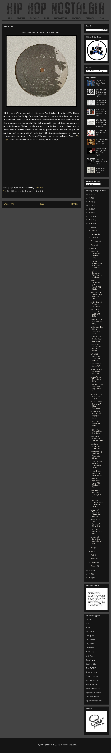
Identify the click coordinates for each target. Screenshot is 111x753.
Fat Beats (89, 619)
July (92, 249)
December (94, 230)
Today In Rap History (93, 689)
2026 (90, 195)
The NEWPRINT (91, 668)
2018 (91, 224)
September (94, 241)
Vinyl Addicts (90, 632)
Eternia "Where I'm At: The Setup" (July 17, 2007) (96, 397)
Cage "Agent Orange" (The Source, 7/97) (96, 446)
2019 (90, 220)
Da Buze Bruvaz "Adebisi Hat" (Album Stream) (96, 473)
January (94, 566)
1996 (8, 191)
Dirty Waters (90, 656)
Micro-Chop (90, 652)
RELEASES (21, 18)
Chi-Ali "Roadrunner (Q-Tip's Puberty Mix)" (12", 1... (96, 285)
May (92, 552)
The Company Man (92, 680)
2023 (90, 206)
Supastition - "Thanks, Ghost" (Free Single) (97, 431)
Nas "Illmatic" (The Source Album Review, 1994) (102, 142)
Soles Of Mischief (92, 676)
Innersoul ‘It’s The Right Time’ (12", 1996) (97, 322)
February (94, 562)
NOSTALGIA (34, 18)
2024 (90, 202)
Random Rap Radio (92, 685)
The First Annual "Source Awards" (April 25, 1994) (101, 103)
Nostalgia (36, 191)
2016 (90, 571)
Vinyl (41, 191)
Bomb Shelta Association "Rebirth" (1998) (97, 439)
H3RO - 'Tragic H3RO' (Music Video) (95, 424)
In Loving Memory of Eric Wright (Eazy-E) (101, 170)
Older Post (74, 204)
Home (42, 204)
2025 (90, 198)
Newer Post (8, 204)
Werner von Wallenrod (93, 697)
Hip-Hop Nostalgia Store (94, 701)
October (94, 238)
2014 (90, 578)
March (93, 559)
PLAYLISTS (76, 18)
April (92, 555)
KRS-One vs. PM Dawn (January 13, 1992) (101, 133)
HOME (9, 18)
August (93, 245)
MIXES (46, 18)
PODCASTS (90, 18)
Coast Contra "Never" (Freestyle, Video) (102, 162)
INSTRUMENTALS (60, 18)
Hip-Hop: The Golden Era (94, 693)
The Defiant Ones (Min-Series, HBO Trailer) (96, 372)
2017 (90, 227)
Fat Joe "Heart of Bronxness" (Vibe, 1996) (96, 304)
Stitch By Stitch (91, 664)
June (92, 548)
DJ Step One (90, 636)
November (94, 234)
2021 (90, 213)
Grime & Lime (90, 660)
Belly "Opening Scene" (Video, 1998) (100, 83)
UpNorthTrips (90, 648)
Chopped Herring (91, 672)
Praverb (89, 628)
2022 (90, 209)
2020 (91, 216)
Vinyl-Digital (90, 644)
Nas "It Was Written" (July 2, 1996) (96, 532)
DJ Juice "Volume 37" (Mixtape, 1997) (96, 379)
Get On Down (90, 640)
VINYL (102, 18)
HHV (87, 623)
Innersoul (28, 191)
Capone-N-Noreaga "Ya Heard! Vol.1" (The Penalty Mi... (95, 483)
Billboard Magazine (17, 191)
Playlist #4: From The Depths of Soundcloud (96, 339)
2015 (90, 574)
